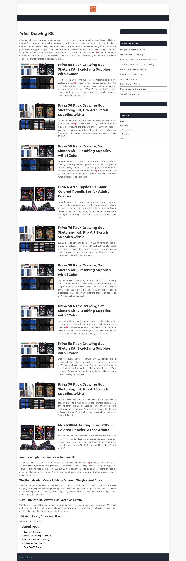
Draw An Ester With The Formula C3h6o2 (138, 59)
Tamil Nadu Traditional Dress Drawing (137, 64)
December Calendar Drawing (133, 69)
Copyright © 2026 (25, 557)
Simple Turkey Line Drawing (36, 539)
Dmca (123, 122)
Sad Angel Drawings (129, 79)
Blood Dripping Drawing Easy (133, 89)
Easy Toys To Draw (32, 547)
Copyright (125, 134)
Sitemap (124, 138)
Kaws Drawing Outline (130, 84)
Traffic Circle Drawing (129, 94)
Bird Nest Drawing (32, 532)
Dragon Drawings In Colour (132, 50)
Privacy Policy (127, 130)
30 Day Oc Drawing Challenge (37, 535)
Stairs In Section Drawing (131, 55)
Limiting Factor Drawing (34, 543)
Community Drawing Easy (132, 74)
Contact (124, 126)
